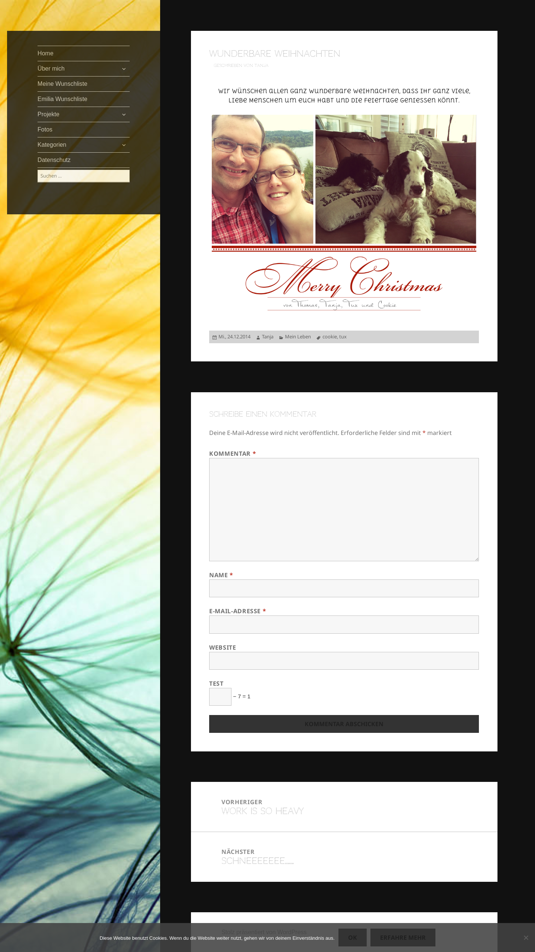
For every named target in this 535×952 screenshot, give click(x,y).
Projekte (48, 114)
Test (216, 683)
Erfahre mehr (403, 937)
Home (46, 53)
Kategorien (52, 145)
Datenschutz (54, 160)
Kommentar (232, 453)
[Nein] (525, 937)
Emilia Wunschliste (62, 99)
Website (222, 647)
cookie (329, 336)
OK (352, 937)
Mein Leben (298, 336)
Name (221, 575)
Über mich (51, 68)
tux (343, 336)
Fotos (45, 129)
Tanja (267, 336)
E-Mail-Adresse (237, 611)
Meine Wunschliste (62, 84)
